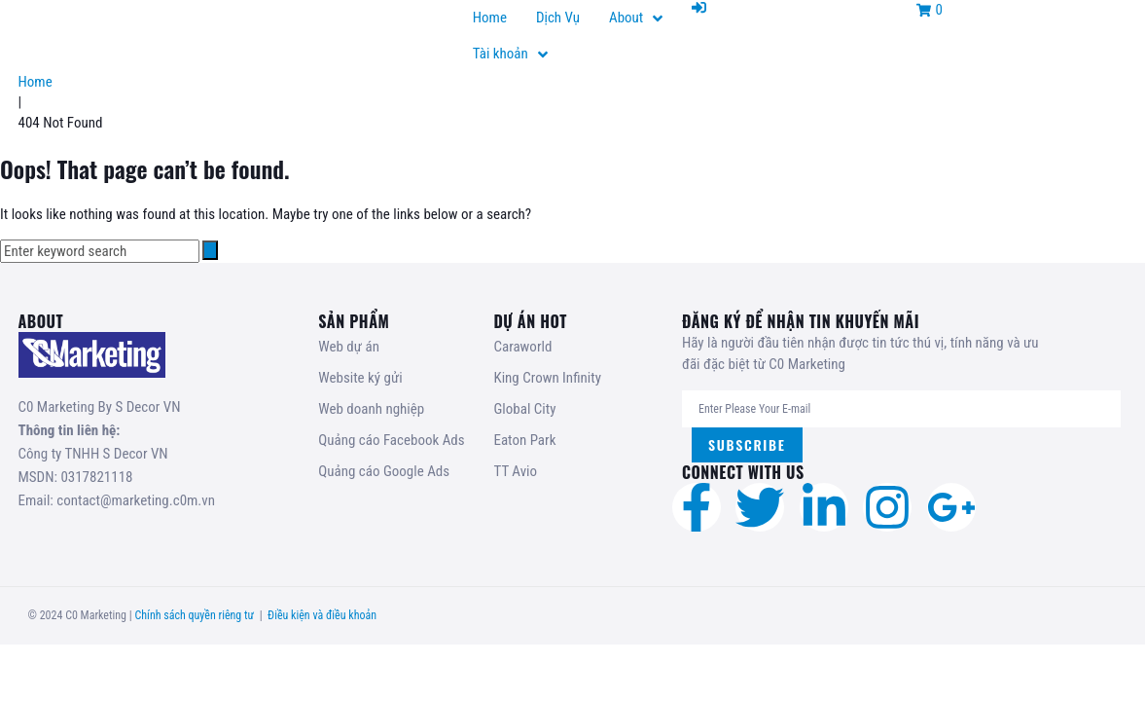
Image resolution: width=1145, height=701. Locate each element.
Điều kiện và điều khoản (322, 615)
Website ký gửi (360, 378)
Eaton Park (524, 440)
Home (35, 82)
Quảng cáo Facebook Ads (391, 440)
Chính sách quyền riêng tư (194, 615)
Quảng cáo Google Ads (383, 471)
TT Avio (515, 471)
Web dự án (348, 346)
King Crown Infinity (546, 378)
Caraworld (522, 346)
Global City (524, 409)
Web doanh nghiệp (371, 409)
